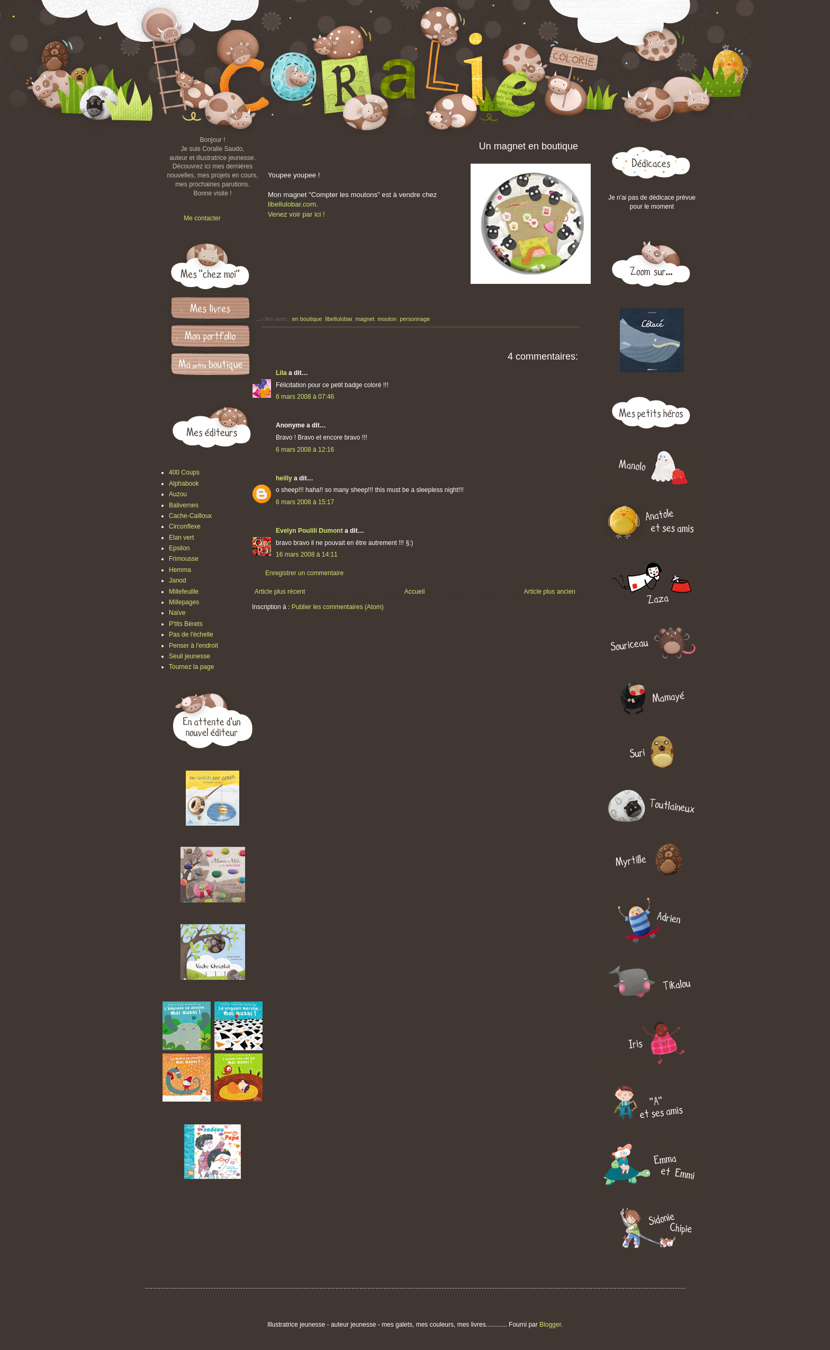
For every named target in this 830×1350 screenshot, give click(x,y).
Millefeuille (184, 591)
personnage (415, 319)
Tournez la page (191, 666)
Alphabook (184, 483)
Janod (177, 580)
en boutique (307, 319)
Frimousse (184, 558)
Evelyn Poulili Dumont (309, 530)
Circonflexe (185, 526)
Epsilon (179, 548)
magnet (364, 319)
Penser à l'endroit (193, 645)
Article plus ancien (549, 591)
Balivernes (184, 505)
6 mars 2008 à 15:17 (305, 502)
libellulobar (338, 319)
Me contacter (202, 218)
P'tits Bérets (186, 624)
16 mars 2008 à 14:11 (307, 554)
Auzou (178, 494)
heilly (284, 478)
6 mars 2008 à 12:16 (305, 449)
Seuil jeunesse (189, 656)
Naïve (177, 612)
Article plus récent (280, 591)
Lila (281, 373)
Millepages (184, 602)
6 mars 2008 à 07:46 (305, 396)
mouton (386, 319)
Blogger (550, 1324)
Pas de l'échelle (191, 634)
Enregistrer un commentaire (304, 573)
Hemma (180, 570)
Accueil (414, 591)
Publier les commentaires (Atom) (338, 607)
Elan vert (181, 537)
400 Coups (184, 472)
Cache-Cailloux (190, 516)
